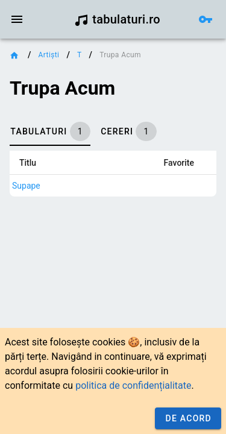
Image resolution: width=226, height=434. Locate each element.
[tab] (50, 131)
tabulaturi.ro (117, 19)
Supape (26, 185)
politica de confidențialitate (133, 385)
